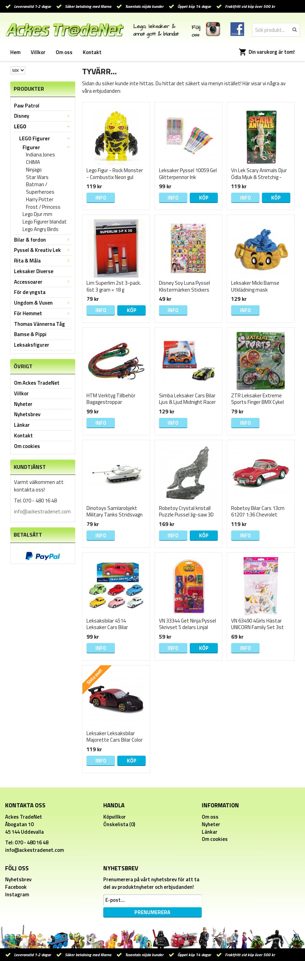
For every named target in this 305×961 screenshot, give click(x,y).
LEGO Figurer (45, 138)
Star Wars (37, 177)
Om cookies (27, 446)
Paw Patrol (26, 106)
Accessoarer (42, 282)
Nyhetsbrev (27, 414)
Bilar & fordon (42, 240)
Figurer (47, 147)
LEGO (42, 126)
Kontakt (92, 52)
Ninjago (34, 170)
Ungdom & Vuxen (42, 303)
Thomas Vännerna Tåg (39, 324)
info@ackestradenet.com (42, 511)
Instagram (17, 894)
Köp (204, 198)
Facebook (16, 887)
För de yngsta (29, 292)
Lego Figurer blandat (45, 222)
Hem (15, 52)
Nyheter (23, 404)
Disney (42, 116)
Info (100, 198)
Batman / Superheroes (40, 188)
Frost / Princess (43, 207)
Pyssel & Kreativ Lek (42, 250)
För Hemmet (42, 313)
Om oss (64, 52)
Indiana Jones (40, 154)
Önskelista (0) (119, 824)
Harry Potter (39, 199)
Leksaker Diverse (33, 271)
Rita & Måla (42, 261)
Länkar (22, 425)
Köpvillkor (114, 817)
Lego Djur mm (37, 214)
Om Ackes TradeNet (36, 383)
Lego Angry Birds (40, 229)
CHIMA (33, 162)
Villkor (38, 52)
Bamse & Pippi (30, 334)
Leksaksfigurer (31, 345)
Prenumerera (152, 912)
